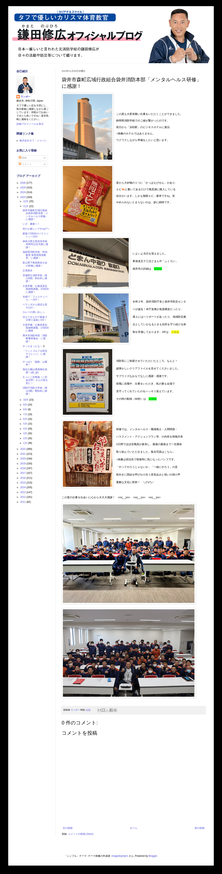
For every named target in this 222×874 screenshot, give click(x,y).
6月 (25, 419)
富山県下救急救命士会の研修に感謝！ (35, 264)
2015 (23, 482)
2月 (25, 438)
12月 (26, 201)
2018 (23, 468)
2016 (23, 478)
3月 (25, 433)
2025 (23, 187)
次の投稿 (68, 828)
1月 (25, 443)
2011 (23, 502)
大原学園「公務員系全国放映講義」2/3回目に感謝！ (36, 289)
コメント (25, 164)
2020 (23, 458)
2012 (23, 497)
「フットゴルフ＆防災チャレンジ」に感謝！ (35, 353)
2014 (23, 487)
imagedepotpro (119, 856)
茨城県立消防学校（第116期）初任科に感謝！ (35, 278)
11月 (26, 206)
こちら (158, 268)
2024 (23, 192)
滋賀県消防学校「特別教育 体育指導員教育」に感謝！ (35, 255)
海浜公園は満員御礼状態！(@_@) (35, 371)
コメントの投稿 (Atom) (80, 834)
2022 (23, 449)
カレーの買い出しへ (34, 312)
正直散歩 (27, 270)
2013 (23, 492)
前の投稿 (200, 828)
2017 (23, 473)
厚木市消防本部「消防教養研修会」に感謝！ (35, 338)
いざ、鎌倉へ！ (31, 223)
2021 (23, 453)
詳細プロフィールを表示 (30, 124)
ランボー (25, 96)
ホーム (133, 828)
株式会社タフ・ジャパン (33, 140)
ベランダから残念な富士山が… (35, 306)
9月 (25, 404)
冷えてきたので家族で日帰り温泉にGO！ (35, 318)
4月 (25, 428)
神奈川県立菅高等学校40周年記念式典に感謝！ (35, 244)
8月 (25, 409)
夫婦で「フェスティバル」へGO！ (35, 298)
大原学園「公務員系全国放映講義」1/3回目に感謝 (36, 327)
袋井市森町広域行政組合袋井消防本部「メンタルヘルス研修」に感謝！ (35, 215)
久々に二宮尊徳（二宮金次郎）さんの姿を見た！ (35, 380)
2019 (23, 463)
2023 (23, 197)
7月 (25, 414)
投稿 (23, 157)
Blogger (153, 856)
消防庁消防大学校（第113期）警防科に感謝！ (35, 390)
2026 (23, 182)
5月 (25, 423)
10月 (26, 399)
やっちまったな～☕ (34, 346)
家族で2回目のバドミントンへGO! (36, 235)
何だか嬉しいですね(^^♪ (36, 228)
